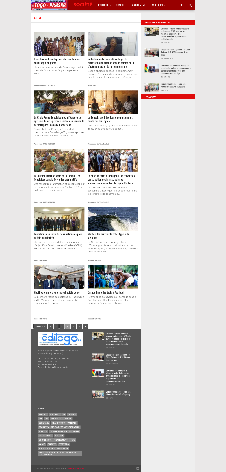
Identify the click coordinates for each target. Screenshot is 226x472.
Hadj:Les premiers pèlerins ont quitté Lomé (58, 293)
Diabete (52, 444)
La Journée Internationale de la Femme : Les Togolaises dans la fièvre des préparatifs (58, 178)
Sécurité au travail (61, 419)
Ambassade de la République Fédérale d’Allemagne (59, 454)
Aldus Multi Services (76, 468)
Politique (103, 5)
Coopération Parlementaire (64, 431)
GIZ (46, 419)
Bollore (59, 436)
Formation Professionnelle (53, 448)
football (55, 414)
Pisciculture (45, 436)
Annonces (157, 5)
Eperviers (64, 444)
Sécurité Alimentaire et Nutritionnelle (59, 427)
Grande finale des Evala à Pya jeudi (106, 293)
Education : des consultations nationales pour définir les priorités (59, 236)
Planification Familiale (64, 423)
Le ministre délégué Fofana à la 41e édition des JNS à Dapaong (173, 85)
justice (72, 414)
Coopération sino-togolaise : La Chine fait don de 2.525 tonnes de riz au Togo (175, 52)
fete (72, 440)
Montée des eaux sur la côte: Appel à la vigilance (109, 236)
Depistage (44, 423)
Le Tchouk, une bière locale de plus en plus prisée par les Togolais (111, 120)
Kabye (42, 444)
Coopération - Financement (53, 440)
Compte (120, 5)
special (43, 414)
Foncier (43, 431)
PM (40, 419)
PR (64, 414)
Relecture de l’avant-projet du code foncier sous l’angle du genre (57, 61)
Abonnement (138, 5)
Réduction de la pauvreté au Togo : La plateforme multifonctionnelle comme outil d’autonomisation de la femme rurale (111, 63)
